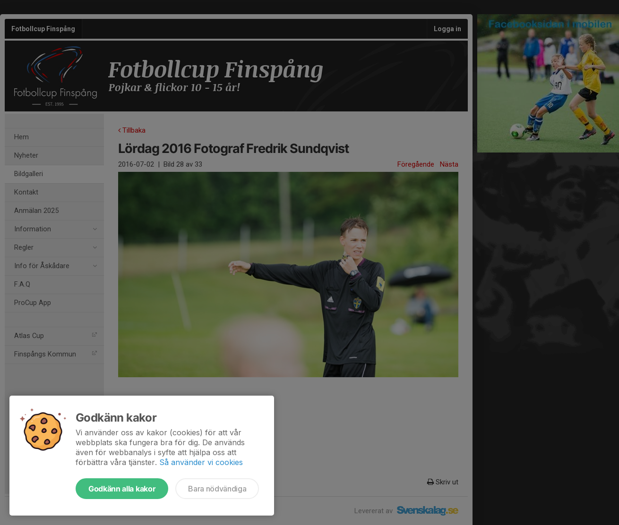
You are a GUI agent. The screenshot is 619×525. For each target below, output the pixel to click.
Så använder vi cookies (201, 462)
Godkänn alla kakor (121, 488)
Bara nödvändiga (217, 488)
